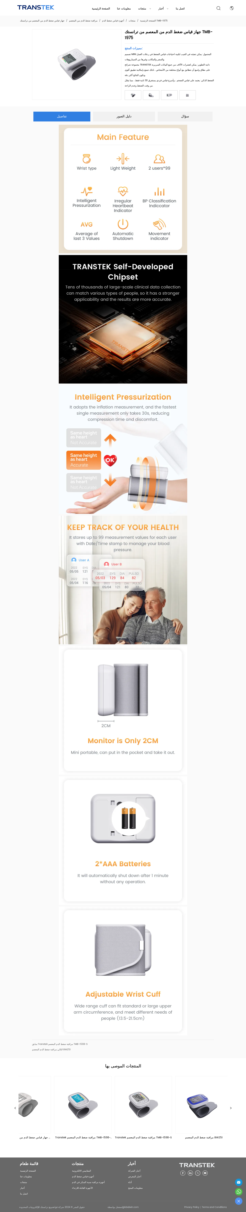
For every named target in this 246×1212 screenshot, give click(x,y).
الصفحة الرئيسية (101, 9)
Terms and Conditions (214, 1207)
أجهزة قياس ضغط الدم (113, 21)
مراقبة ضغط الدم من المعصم (83, 21)
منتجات (144, 9)
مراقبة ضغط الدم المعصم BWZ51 (51, 1049)
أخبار (163, 9)
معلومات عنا (124, 9)
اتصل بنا (180, 9)
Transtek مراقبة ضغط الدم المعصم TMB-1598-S (63, 1044)
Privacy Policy (191, 1207)
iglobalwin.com (130, 1207)
